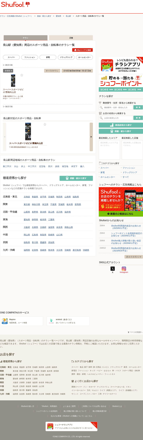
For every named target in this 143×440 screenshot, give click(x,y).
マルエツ (95, 390)
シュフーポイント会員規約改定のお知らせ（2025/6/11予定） (126, 234)
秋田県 (59, 197)
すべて (125, 177)
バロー (94, 394)
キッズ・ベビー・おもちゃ (100, 371)
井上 (23, 166)
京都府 (43, 227)
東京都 (27, 204)
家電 (48, 57)
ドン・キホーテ (89, 387)
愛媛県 (43, 242)
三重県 (51, 219)
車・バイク (116, 371)
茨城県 (61, 204)
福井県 (68, 212)
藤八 (82, 166)
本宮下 (74, 166)
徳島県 (27, 242)
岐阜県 (43, 219)
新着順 (7, 71)
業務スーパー (77, 387)
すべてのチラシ (52, 71)
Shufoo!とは (117, 406)
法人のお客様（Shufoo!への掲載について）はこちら (71, 416)
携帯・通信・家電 (79, 374)
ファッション (29, 57)
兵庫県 (35, 227)
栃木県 (70, 204)
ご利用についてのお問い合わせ (94, 406)
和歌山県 (69, 227)
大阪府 (27, 227)
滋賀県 (51, 227)
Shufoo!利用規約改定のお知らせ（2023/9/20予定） (126, 249)
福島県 (76, 197)
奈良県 (59, 227)
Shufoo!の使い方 (27, 406)
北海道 (27, 197)
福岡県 (27, 250)
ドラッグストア (66, 57)
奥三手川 (7, 166)
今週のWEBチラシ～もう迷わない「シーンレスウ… (13, 97)
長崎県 (43, 250)
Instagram (124, 270)
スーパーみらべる (117, 387)
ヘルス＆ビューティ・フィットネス (101, 374)
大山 (16, 166)
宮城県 (51, 197)
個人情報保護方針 (100, 411)
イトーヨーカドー (79, 390)
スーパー (11, 57)
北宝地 (42, 166)
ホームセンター (84, 57)
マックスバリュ (103, 387)
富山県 (51, 212)
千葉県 (53, 204)
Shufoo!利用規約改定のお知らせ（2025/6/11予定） (126, 227)
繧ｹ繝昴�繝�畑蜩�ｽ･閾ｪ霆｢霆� (77, 71)
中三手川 (32, 166)
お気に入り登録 (22, 75)
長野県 (35, 212)
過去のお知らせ (133, 257)
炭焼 (57, 166)
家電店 (74, 371)
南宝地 (65, 166)
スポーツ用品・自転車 (131, 371)
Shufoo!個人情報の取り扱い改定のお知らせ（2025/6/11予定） (126, 241)
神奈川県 (36, 204)
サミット (75, 394)
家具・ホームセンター (132, 367)
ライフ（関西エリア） (108, 390)
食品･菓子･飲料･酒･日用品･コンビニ (94, 367)
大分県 (59, 250)
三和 (100, 394)
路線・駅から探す (44, 16)
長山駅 (68, 16)
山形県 (68, 197)
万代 (88, 390)
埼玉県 (45, 204)
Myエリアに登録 (82, 50)
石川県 (59, 212)
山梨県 (27, 212)
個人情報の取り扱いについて (75, 411)
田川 (50, 166)
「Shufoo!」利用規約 (48, 406)
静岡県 (35, 219)
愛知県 (58, 16)
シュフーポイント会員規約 (46, 411)
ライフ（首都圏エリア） (128, 390)
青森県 (35, 197)
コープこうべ (85, 394)
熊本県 (51, 250)
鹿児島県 (77, 250)
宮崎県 (68, 250)
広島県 (35, 235)
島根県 (51, 235)
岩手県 (43, 197)
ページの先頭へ (135, 332)
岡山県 (27, 235)
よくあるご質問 (69, 406)
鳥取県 (43, 235)
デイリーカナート (110, 394)
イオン (128, 387)
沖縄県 (86, 250)
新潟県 (43, 212)
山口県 (59, 235)
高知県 (51, 242)
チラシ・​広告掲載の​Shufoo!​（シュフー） (16, 16)
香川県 (35, 242)
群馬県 (78, 204)
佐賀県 (35, 250)
